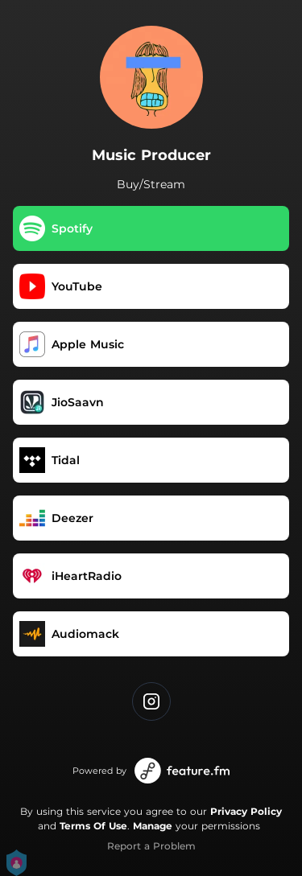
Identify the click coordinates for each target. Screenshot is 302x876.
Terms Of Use (93, 826)
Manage (152, 826)
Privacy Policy (246, 811)
